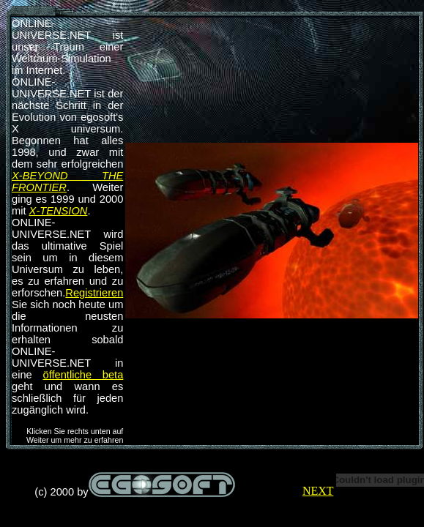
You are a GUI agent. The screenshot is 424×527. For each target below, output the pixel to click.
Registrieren (94, 293)
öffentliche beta (82, 375)
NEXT (317, 491)
